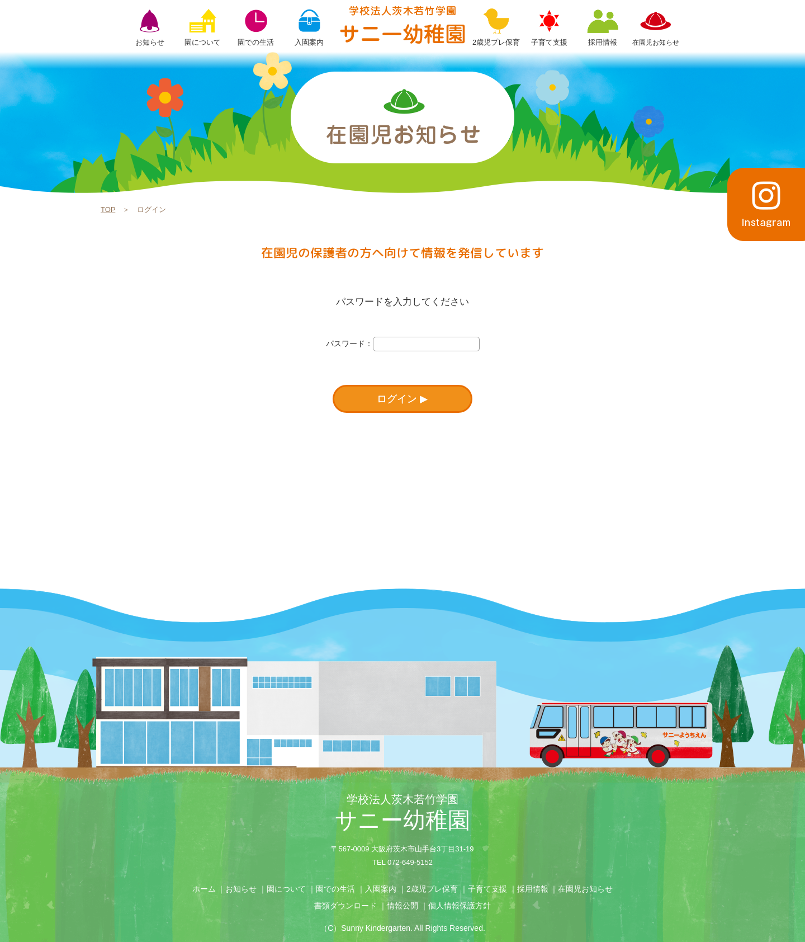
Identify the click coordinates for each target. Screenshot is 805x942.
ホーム (204, 888)
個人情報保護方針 (459, 905)
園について (286, 888)
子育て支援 (487, 888)
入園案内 (380, 888)
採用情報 (532, 888)
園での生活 (335, 888)
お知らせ (241, 888)
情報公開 (402, 905)
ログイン (397, 398)
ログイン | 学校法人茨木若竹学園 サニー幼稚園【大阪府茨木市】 (402, 25)
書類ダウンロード (345, 905)
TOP (108, 209)
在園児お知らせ (585, 888)
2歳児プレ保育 (432, 888)
